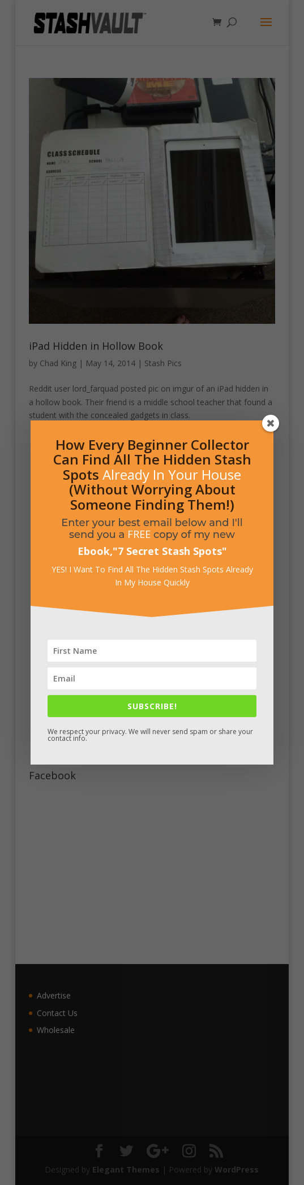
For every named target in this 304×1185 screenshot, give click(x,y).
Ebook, (95, 551)
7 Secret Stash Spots (170, 551)
